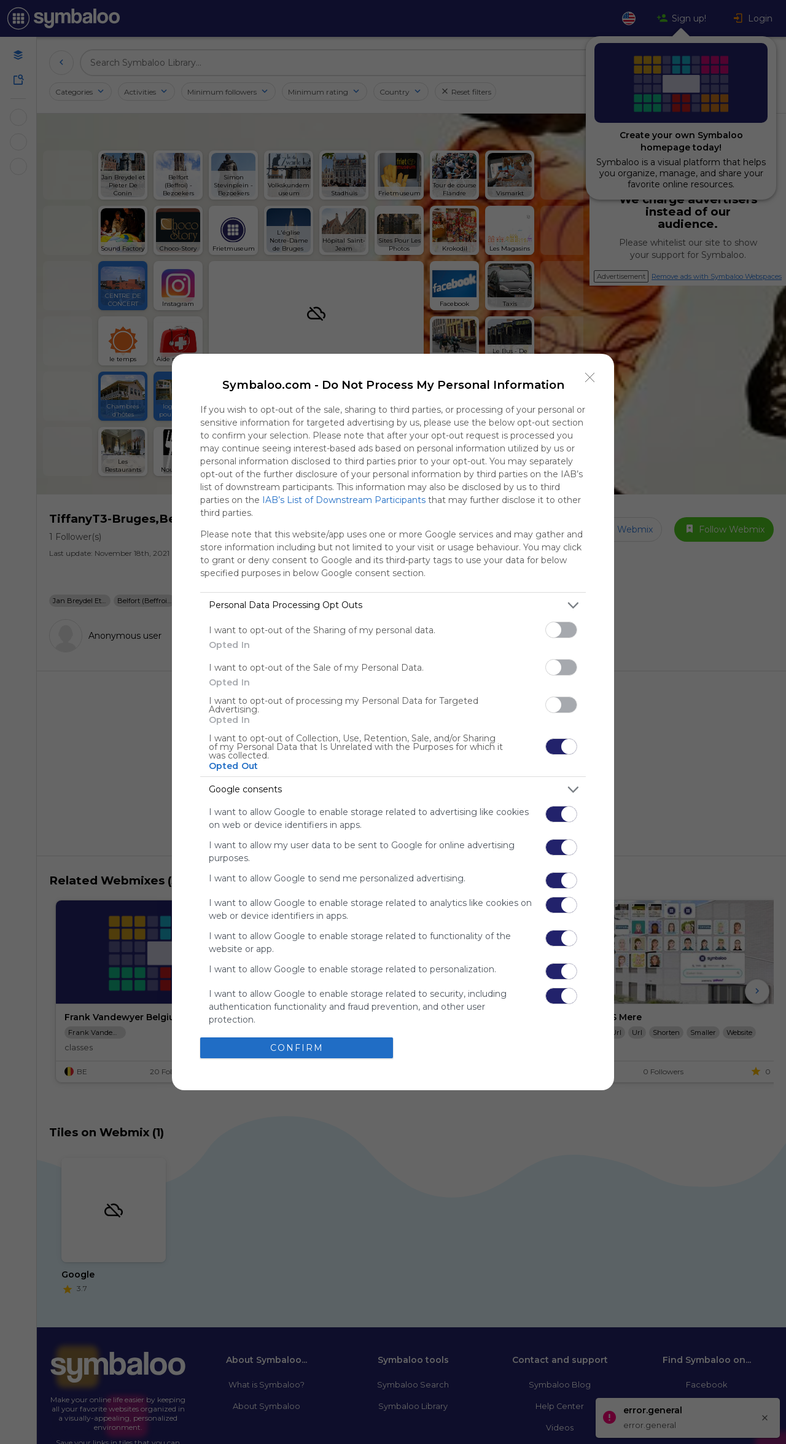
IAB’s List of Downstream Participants (344, 499)
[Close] (590, 377)
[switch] (561, 630)
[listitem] (393, 605)
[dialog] (393, 722)
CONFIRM (297, 1047)
